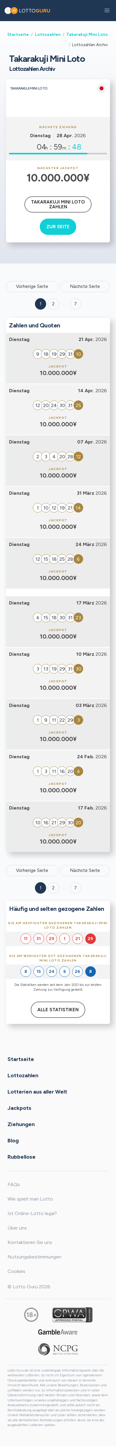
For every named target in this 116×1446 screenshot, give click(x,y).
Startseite (18, 34)
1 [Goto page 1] (41, 304)
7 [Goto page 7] (75, 888)
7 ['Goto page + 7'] (75, 304)
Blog (13, 1140)
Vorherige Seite (32, 286)
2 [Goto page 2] (53, 304)
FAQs (14, 1184)
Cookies (16, 1271)
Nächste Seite (85, 286)
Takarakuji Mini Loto (87, 34)
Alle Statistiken (58, 1009)
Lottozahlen (48, 34)
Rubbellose (22, 1156)
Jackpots (19, 1107)
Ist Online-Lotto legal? (32, 1213)
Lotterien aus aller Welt (37, 1091)
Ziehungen (21, 1124)
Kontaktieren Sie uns (30, 1242)
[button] (107, 10)
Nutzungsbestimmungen (34, 1257)
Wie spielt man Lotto (30, 1199)
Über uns (17, 1228)
